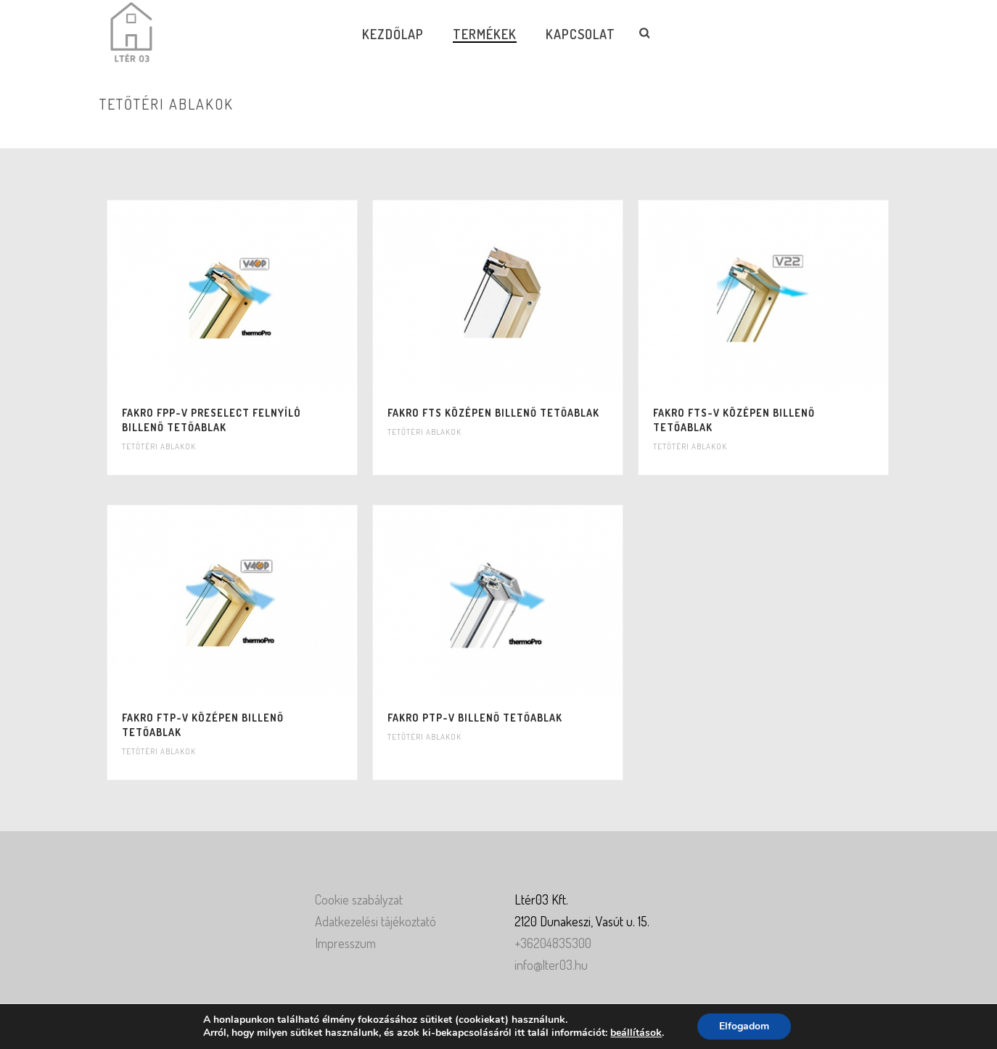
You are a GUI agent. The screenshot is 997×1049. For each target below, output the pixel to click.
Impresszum (345, 943)
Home (754, 134)
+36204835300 (552, 943)
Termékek (485, 34)
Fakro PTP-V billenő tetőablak (474, 717)
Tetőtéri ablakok (159, 446)
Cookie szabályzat (359, 899)
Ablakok (791, 134)
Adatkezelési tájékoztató (375, 921)
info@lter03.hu (551, 965)
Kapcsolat (580, 34)
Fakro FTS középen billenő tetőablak (493, 413)
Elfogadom (744, 1026)
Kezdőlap (393, 34)
